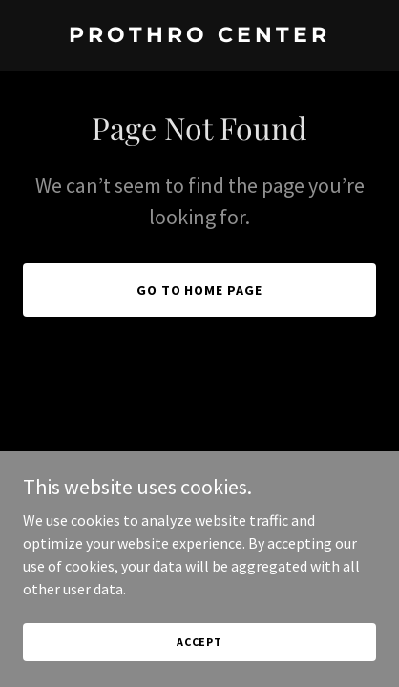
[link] (199, 36)
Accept (199, 642)
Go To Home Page (199, 290)
